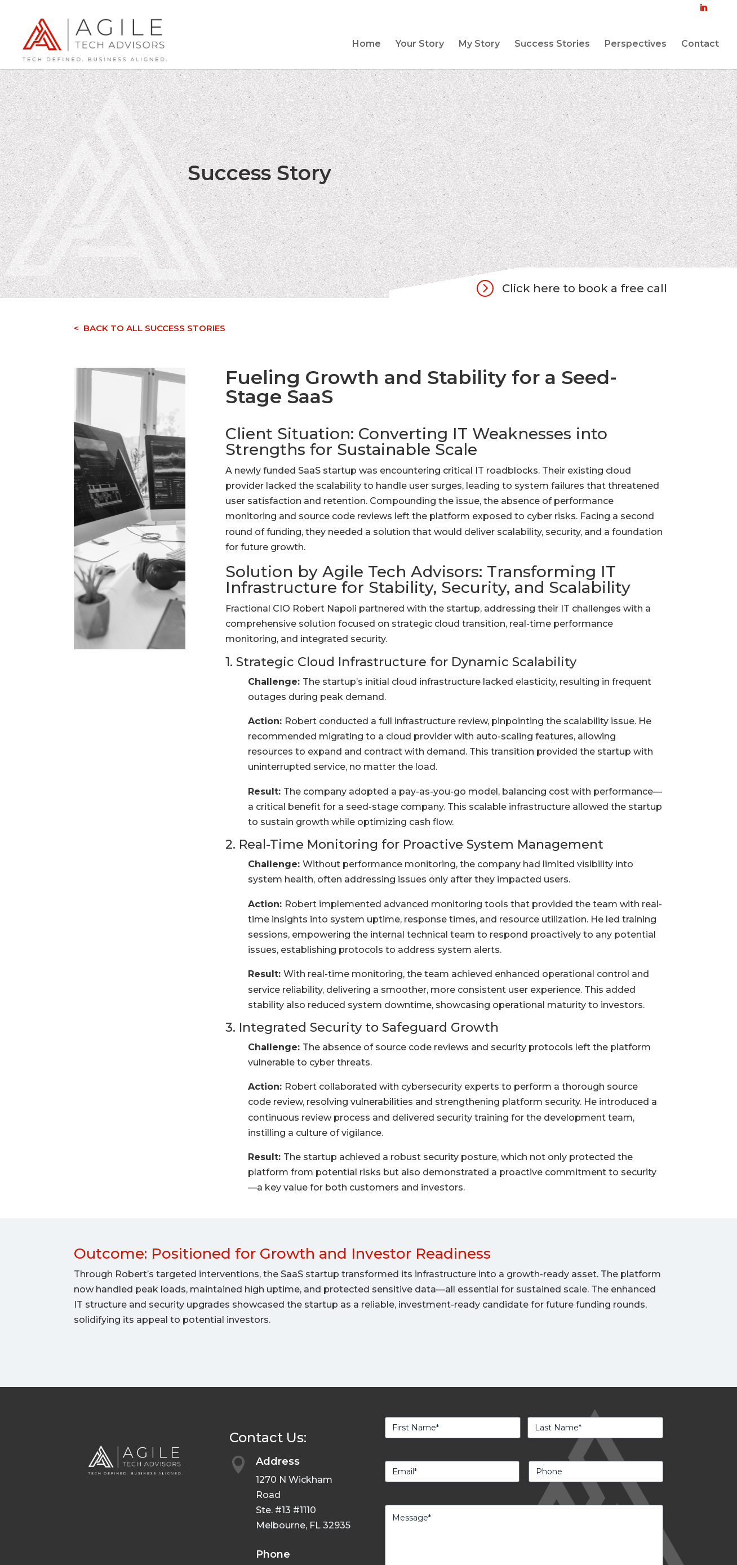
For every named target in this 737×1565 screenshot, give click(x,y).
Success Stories (552, 44)
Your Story (420, 44)
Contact (700, 44)
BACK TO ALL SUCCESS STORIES (154, 328)
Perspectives (636, 44)
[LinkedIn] (703, 11)
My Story (479, 44)
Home (366, 44)
